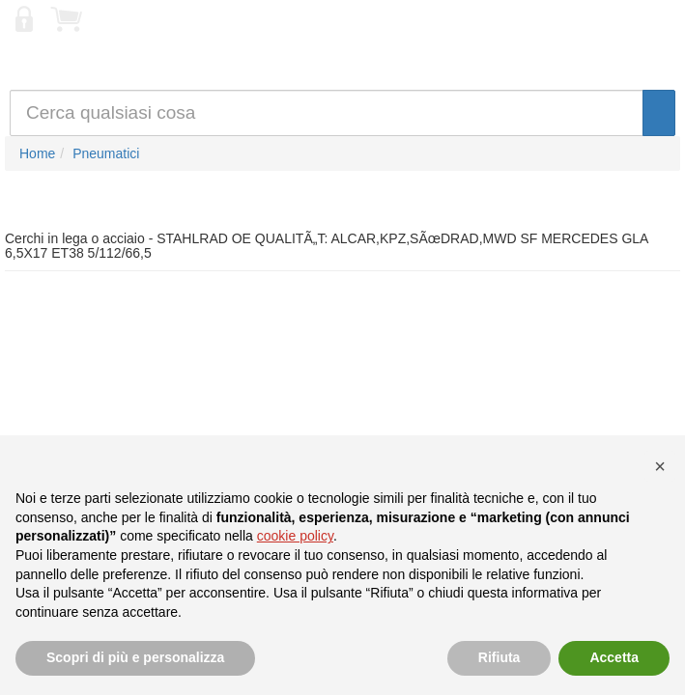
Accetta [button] (614, 657)
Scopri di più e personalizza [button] (135, 657)
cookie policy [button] (295, 535)
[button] (659, 466)
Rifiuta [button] (499, 657)
